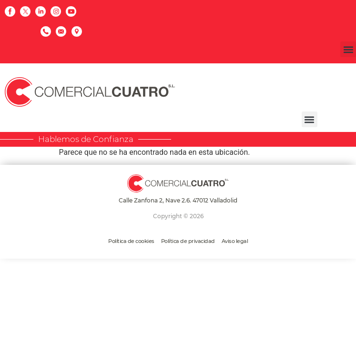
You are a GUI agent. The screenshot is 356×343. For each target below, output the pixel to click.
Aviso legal (235, 241)
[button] (348, 49)
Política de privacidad (188, 241)
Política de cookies (131, 241)
